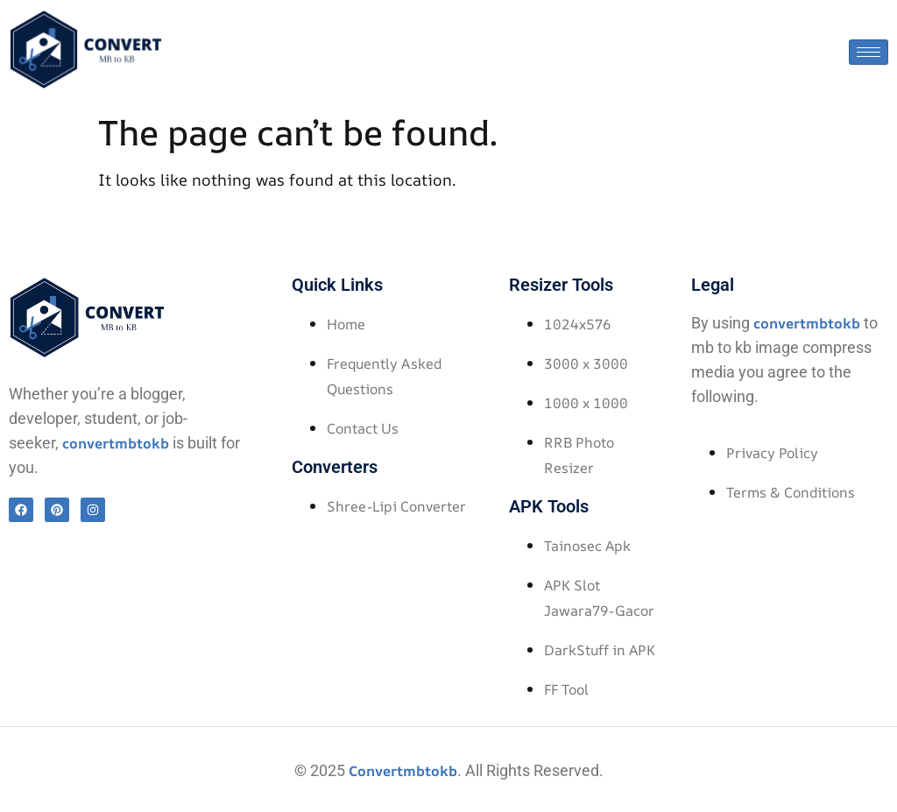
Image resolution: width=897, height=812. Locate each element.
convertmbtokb (115, 443)
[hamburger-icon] (868, 52)
